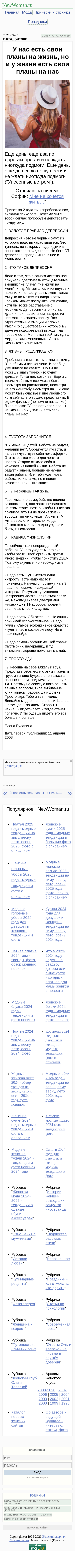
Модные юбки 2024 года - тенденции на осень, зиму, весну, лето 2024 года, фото (57, 1087)
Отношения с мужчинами (23, 1236)
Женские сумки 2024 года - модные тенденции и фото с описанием (23, 1127)
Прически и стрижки (52, 12)
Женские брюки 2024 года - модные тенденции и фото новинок (58, 1011)
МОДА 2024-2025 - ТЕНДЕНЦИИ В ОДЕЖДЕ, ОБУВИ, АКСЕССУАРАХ (32, 1502)
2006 (43, 1394)
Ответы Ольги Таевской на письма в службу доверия (58, 1353)
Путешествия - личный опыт (23, 1346)
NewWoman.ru (17, 5)
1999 (54, 1403)
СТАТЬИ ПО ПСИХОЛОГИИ (56, 36)
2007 (62, 1390)
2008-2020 (46, 1390)
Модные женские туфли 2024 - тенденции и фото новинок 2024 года (23, 1160)
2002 (54, 1399)
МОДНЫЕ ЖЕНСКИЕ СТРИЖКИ (21, 1519)
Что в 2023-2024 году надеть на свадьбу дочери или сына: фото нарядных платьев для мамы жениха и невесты (57, 971)
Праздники (37, 22)
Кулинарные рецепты (22, 1281)
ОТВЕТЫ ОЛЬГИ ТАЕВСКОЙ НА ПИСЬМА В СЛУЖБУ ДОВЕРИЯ (32, 1509)
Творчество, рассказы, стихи (57, 1238)
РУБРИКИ (37, 1495)
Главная (12, 12)
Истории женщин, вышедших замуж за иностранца (56, 1200)
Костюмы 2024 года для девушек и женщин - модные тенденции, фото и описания (57, 1046)
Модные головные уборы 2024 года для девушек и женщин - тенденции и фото (22, 924)
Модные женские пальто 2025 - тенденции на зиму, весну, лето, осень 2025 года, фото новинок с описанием (57, 879)
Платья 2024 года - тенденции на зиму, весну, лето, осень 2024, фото (23, 1042)
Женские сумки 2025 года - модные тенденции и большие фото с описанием (58, 835)
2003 (43, 1399)
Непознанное (58, 1259)
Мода (27, 12)
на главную (9, 785)
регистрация (13, 765)
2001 (65, 1399)
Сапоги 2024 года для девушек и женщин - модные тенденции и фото (55, 1162)
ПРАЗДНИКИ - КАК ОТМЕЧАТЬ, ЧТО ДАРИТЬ (28, 1514)
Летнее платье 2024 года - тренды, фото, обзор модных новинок (23, 960)
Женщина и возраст (21, 1326)
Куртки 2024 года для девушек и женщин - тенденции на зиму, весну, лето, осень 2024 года (57, 924)
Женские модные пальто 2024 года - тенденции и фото (57, 1125)
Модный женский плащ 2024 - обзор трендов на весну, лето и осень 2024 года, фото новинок (22, 1089)
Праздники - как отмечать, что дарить (57, 1283)
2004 (65, 1394)
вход (37, 1472)
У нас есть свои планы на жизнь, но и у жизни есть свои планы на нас (36, 793)
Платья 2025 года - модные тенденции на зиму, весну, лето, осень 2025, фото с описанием (23, 837)
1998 (65, 1403)
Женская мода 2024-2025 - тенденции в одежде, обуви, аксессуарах (22, 1205)
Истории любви (19, 1261)
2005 (54, 1394)
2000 (43, 1403)
